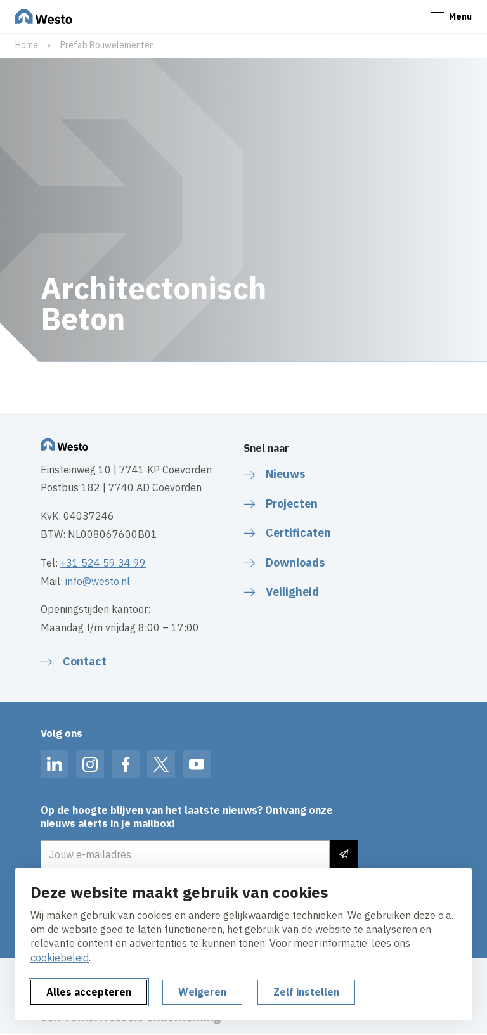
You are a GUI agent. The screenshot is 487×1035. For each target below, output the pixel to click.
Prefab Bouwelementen (107, 45)
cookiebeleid (59, 957)
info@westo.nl (97, 581)
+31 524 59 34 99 (103, 562)
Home (26, 45)
